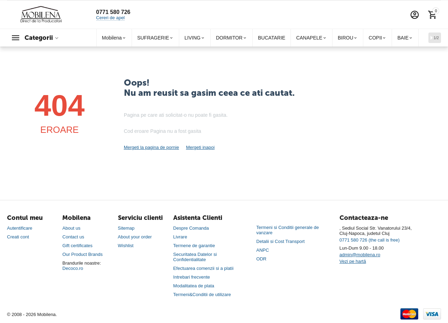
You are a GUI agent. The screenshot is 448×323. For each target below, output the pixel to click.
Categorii (38, 38)
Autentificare (19, 228)
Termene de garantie (194, 245)
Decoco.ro (72, 268)
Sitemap (126, 228)
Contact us (73, 236)
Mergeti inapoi (200, 147)
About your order (135, 236)
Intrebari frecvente (191, 277)
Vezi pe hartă (353, 261)
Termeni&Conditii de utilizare (202, 294)
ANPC (262, 250)
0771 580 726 (113, 12)
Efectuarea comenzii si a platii (203, 268)
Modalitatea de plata (193, 285)
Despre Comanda (191, 228)
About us (71, 228)
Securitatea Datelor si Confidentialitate (195, 257)
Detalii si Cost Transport (280, 241)
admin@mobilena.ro (360, 254)
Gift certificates (77, 245)
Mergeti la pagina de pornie (151, 147)
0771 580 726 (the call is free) (370, 240)
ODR (261, 258)
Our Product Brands (82, 254)
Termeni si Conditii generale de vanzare (287, 230)
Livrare (180, 236)
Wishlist (126, 245)
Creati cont (18, 236)
